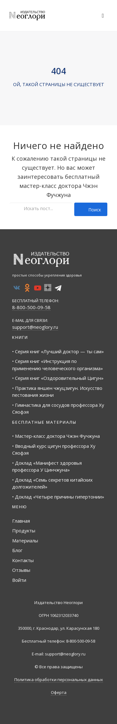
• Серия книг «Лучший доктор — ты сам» (58, 351)
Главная (21, 521)
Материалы (25, 540)
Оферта (58, 692)
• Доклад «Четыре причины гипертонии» (58, 497)
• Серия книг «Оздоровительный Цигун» (58, 378)
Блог (17, 550)
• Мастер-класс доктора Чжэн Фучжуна (56, 436)
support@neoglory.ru (35, 327)
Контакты (23, 560)
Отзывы (21, 570)
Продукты (23, 530)
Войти (19, 580)
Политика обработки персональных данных (58, 679)
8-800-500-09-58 (31, 307)
